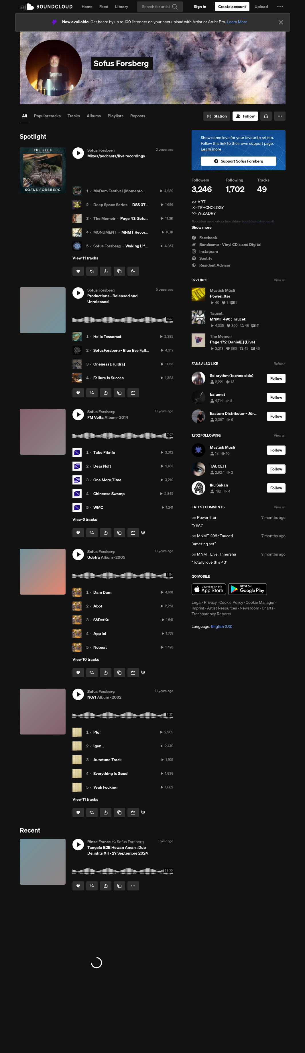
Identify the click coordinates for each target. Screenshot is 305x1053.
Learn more (211, 149)
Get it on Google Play (247, 589)
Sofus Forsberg (107, 246)
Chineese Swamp (109, 494)
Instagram (205, 251)
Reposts (137, 116)
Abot (97, 606)
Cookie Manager (260, 602)
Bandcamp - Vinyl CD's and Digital (226, 244)
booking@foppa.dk (258, 222)
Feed (103, 6)
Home (87, 6)
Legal (196, 602)
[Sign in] (200, 6)
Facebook (204, 238)
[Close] (281, 22)
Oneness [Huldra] (109, 364)
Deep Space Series (110, 205)
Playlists (115, 116)
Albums (94, 116)
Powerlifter (207, 517)
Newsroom (249, 608)
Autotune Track (107, 760)
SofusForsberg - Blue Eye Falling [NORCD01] (133, 350)
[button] (280, 6)
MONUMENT (105, 232)
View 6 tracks (84, 519)
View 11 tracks (85, 258)
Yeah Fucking (105, 787)
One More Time (107, 480)
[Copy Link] (119, 271)
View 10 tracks (85, 659)
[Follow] (245, 116)
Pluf (97, 732)
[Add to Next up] (133, 271)
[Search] (160, 6)
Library (121, 6)
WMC (98, 507)
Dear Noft (102, 466)
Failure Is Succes (108, 378)
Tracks (74, 116)
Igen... (98, 746)
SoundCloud (46, 6)
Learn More (237, 22)
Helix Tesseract (107, 336)
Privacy (210, 602)
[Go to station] (216, 116)
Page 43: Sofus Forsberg (142, 218)
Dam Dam (102, 592)
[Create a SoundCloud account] (232, 6)
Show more (202, 227)
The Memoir (104, 218)
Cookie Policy (231, 602)
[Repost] (92, 271)
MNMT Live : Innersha (216, 554)
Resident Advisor (211, 265)
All (24, 116)
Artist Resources (222, 608)
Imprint (198, 608)
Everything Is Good (110, 773)
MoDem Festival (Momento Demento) (127, 191)
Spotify (202, 258)
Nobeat (100, 647)
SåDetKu (101, 620)
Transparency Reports (211, 614)
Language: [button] (212, 626)
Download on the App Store (209, 589)
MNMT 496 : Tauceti (215, 536)
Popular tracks (47, 116)
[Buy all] (143, 532)
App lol (99, 633)
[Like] (78, 271)
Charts (267, 608)
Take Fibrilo (104, 452)
